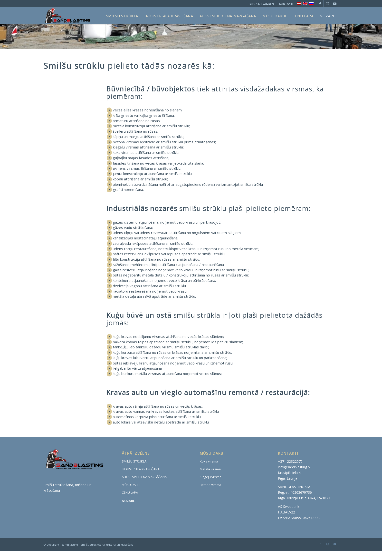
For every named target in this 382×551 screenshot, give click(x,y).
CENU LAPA (130, 492)
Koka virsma (209, 461)
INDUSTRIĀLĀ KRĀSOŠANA (141, 469)
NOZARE (128, 501)
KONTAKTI (286, 3)
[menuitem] (285, 3)
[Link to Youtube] (334, 3)
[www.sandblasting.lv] (67, 15)
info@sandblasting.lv (294, 467)
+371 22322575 (265, 3)
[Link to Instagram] (327, 3)
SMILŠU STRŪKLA (134, 461)
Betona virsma (210, 484)
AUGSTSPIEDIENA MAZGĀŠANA (144, 477)
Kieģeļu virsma (210, 477)
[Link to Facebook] (320, 3)
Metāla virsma (210, 469)
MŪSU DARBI (131, 484)
